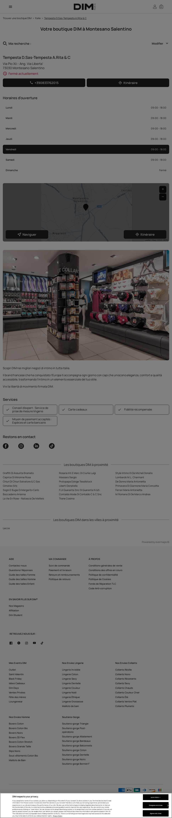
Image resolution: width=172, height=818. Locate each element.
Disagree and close (155, 805)
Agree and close (155, 813)
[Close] (168, 806)
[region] (86, 805)
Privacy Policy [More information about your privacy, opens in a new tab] (57, 816)
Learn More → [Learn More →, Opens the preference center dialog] (155, 797)
